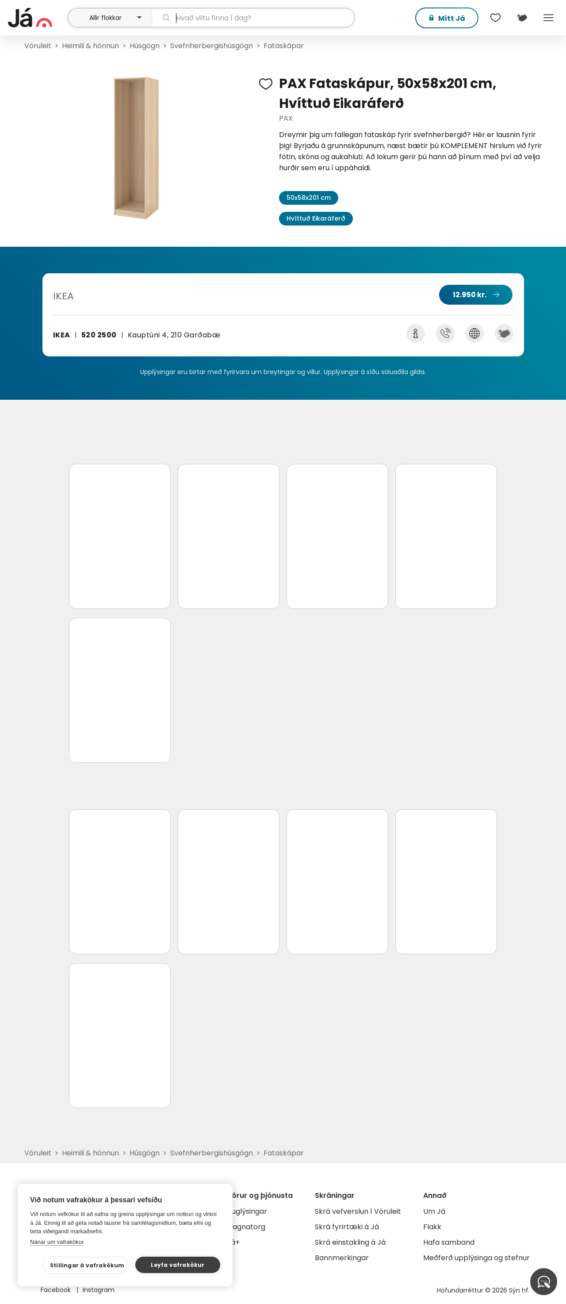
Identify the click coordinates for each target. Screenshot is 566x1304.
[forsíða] (36, 17)
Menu (548, 17)
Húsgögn (145, 46)
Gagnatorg (246, 1227)
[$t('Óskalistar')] (495, 17)
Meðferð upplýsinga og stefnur (476, 1258)
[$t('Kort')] (522, 17)
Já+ (233, 1242)
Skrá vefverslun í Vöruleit (358, 1211)
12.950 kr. (469, 295)
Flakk (432, 1227)
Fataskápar (284, 46)
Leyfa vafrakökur (177, 1265)
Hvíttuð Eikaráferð (316, 218)
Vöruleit (37, 46)
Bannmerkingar (342, 1258)
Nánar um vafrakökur (57, 1242)
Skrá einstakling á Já (350, 1242)
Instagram (99, 1289)
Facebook (57, 1289)
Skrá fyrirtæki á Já (347, 1227)
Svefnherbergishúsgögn (211, 46)
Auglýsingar (247, 1211)
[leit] (253, 17)
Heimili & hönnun (90, 46)
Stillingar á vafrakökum (87, 1265)
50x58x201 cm (309, 197)
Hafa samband (448, 1242)
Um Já (434, 1211)
